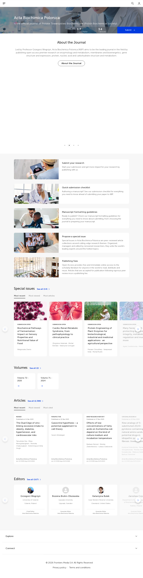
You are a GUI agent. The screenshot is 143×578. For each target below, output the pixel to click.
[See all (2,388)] (36, 401)
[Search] (132, 3)
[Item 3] (78, 145)
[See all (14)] (43, 289)
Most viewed (34, 296)
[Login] (139, 3)
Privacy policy (59, 567)
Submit (128, 30)
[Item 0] (64, 145)
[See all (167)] (34, 479)
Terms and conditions (79, 567)
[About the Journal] (71, 63)
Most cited (48, 407)
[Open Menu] (4, 3)
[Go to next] (138, 329)
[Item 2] (73, 145)
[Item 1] (69, 145)
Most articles (49, 296)
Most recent (19, 296)
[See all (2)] (35, 368)
